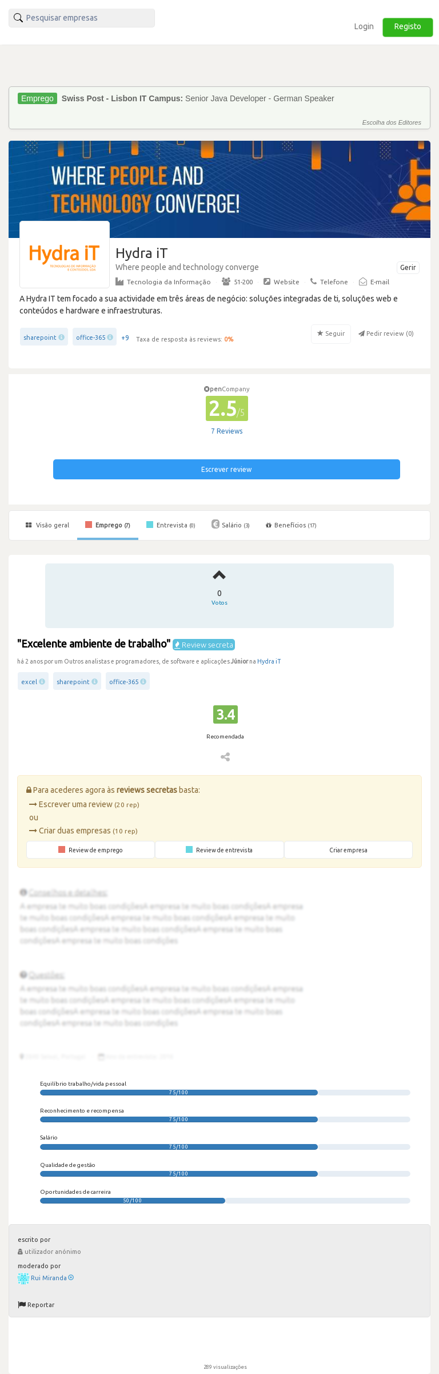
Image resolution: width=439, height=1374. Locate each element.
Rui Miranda (52, 1277)
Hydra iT (269, 661)
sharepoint (40, 337)
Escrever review (226, 469)
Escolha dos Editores (391, 122)
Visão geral (47, 525)
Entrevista (170, 525)
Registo (407, 26)
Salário (230, 524)
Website (282, 281)
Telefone (329, 281)
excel (29, 681)
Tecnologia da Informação (163, 281)
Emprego (107, 525)
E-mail (374, 281)
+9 (125, 337)
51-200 (237, 281)
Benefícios (291, 525)
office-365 (90, 337)
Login (364, 26)
